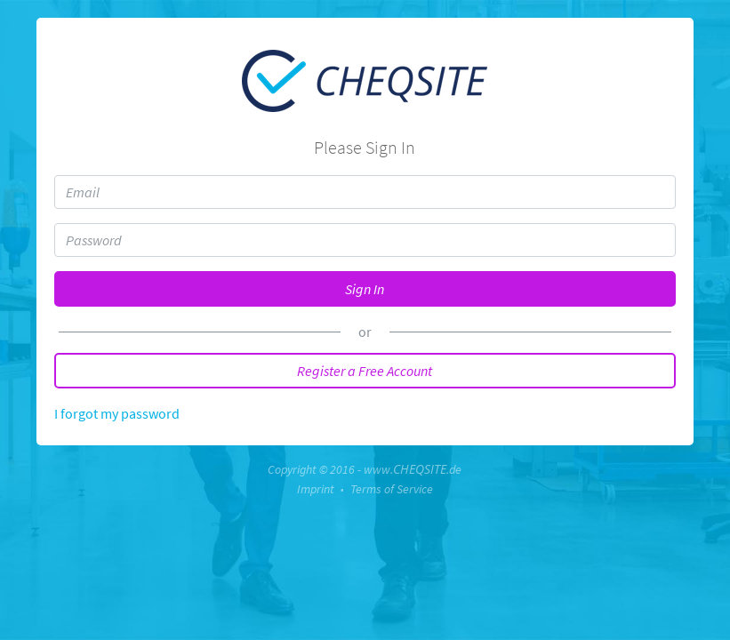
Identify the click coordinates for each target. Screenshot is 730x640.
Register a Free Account (364, 371)
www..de (412, 469)
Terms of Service (391, 489)
